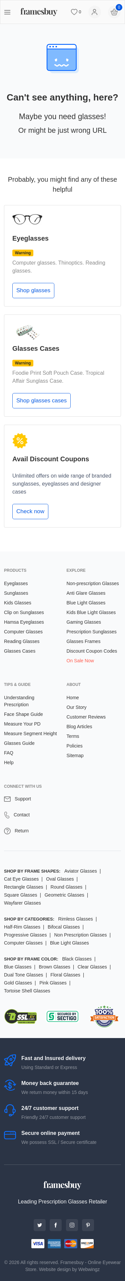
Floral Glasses (65, 974)
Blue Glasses (17, 966)
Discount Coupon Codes (92, 651)
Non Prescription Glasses (80, 935)
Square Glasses (20, 895)
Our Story (77, 707)
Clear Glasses (92, 966)
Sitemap (75, 755)
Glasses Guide (19, 743)
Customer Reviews (86, 717)
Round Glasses (67, 887)
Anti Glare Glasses (86, 593)
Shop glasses (33, 290)
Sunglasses (16, 593)
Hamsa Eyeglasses (24, 622)
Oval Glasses (60, 879)
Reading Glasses (22, 641)
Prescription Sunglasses (92, 631)
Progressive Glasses (25, 935)
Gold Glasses (18, 982)
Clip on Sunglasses (24, 612)
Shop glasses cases (41, 400)
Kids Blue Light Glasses (91, 612)
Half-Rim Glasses (22, 927)
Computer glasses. (34, 263)
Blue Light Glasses (86, 602)
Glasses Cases (19, 651)
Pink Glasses (53, 982)
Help (9, 762)
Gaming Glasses (84, 622)
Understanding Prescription (19, 701)
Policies (75, 745)
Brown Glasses (54, 966)
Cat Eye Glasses (21, 879)
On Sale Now (80, 660)
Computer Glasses (23, 631)
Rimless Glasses (75, 919)
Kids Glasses (17, 602)
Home (73, 697)
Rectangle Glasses (23, 887)
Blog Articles (79, 726)
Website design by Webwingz (69, 1269)
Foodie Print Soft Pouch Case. (48, 373)
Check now (30, 511)
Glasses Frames (84, 641)
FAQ (8, 752)
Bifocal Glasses (64, 927)
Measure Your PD (22, 724)
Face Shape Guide (23, 714)
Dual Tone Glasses (23, 974)
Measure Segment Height (30, 733)
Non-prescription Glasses (93, 583)
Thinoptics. (71, 263)
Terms (73, 736)
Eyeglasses (16, 583)
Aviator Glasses (80, 871)
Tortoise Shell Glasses (27, 990)
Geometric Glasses (64, 895)
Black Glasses (77, 958)
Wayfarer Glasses (22, 903)
